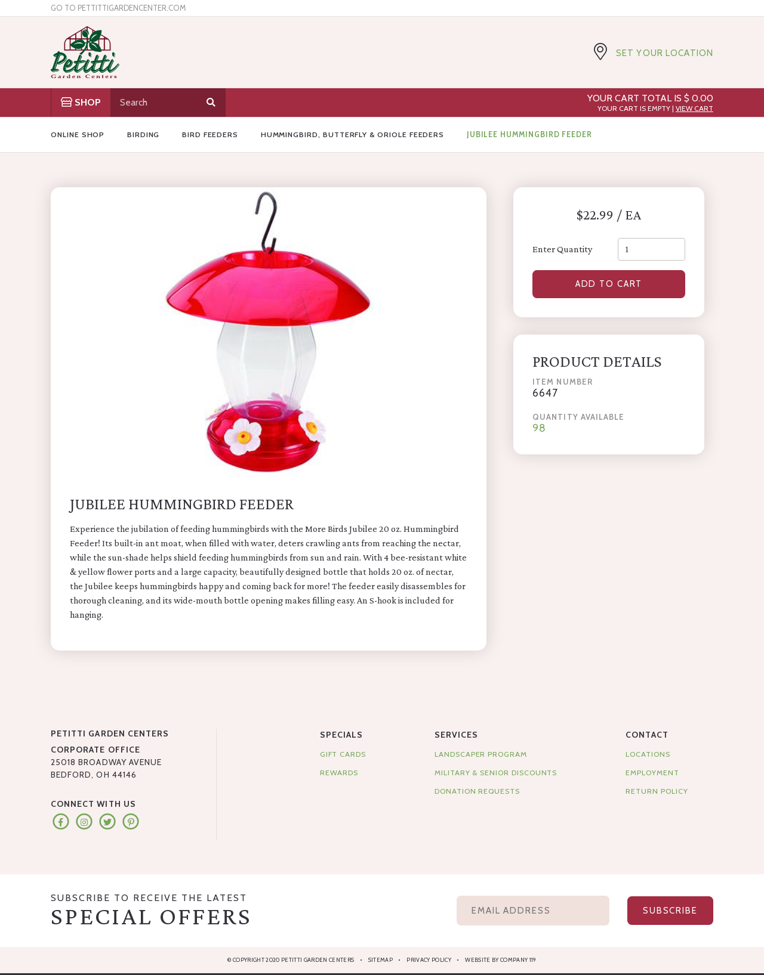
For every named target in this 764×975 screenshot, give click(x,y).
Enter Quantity (562, 249)
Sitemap (380, 960)
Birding (143, 134)
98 (539, 428)
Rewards (339, 772)
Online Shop (77, 134)
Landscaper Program (481, 754)
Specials (341, 734)
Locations (648, 754)
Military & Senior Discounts (496, 772)
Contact (647, 734)
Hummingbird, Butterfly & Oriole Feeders (353, 134)
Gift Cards (343, 754)
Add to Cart (608, 284)
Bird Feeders (210, 134)
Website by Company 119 (500, 960)
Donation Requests (477, 791)
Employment (652, 772)
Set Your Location (664, 53)
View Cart (694, 108)
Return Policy (657, 791)
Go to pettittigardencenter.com (118, 8)
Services (456, 734)
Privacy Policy (428, 960)
